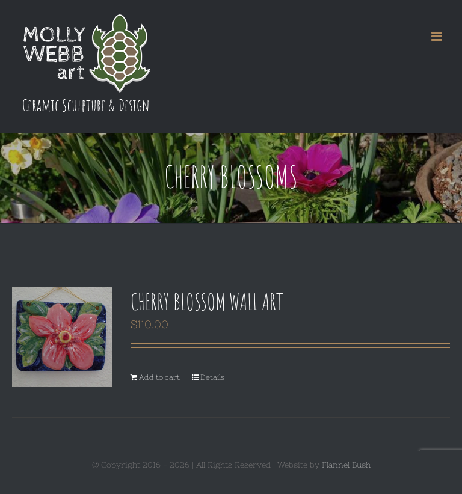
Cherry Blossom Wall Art (207, 301)
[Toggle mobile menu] (437, 36)
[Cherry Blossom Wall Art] (62, 337)
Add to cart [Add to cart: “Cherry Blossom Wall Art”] (159, 377)
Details (212, 377)
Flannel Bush (346, 464)
